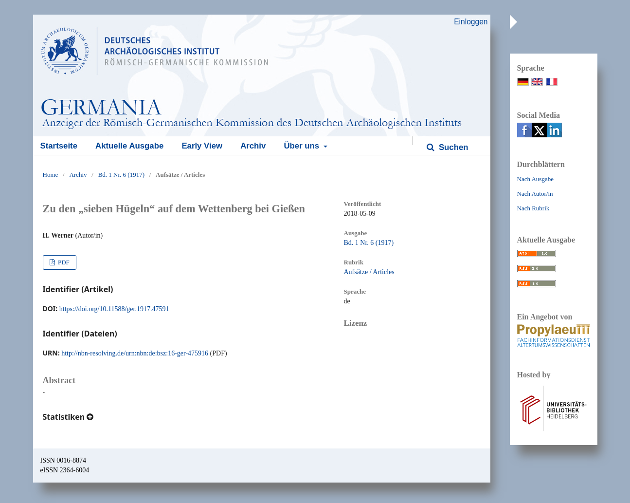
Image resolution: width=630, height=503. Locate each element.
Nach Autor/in (535, 193)
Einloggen (470, 22)
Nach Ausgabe (535, 179)
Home (50, 174)
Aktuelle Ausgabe (129, 145)
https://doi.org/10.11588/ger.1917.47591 (114, 309)
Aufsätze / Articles (369, 272)
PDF (63, 262)
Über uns (302, 145)
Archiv (253, 145)
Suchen (452, 147)
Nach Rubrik (533, 208)
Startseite (58, 145)
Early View (201, 145)
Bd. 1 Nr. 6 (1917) (121, 174)
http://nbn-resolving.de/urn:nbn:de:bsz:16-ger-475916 (134, 353)
